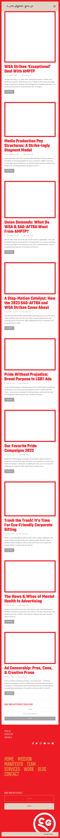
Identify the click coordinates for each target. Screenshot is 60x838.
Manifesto (13, 764)
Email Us (7, 731)
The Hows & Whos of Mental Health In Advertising (29, 599)
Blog (42, 769)
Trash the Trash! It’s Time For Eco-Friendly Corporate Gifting (28, 525)
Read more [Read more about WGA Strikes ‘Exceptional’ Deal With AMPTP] (9, 92)
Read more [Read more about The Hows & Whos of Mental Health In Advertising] (9, 622)
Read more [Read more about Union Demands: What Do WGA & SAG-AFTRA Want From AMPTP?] (9, 252)
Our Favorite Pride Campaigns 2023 (20, 448)
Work (29, 769)
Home (9, 759)
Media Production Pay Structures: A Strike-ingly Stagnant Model (27, 146)
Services (12, 769)
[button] (54, 6)
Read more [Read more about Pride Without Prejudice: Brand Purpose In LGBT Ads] (9, 400)
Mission (25, 759)
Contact (11, 774)
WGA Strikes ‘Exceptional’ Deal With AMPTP (27, 69)
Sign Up (30, 718)
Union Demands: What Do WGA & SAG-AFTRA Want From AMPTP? (26, 227)
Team (31, 764)
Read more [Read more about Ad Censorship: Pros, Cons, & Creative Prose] (9, 693)
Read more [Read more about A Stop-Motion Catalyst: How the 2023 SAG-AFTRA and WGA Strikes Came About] (9, 328)
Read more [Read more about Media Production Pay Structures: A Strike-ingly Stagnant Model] (9, 171)
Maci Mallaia (26, 75)
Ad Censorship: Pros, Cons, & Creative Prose (28, 670)
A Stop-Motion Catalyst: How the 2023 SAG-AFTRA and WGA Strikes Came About (29, 303)
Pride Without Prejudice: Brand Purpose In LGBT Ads (28, 376)
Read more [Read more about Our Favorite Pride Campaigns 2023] (9, 471)
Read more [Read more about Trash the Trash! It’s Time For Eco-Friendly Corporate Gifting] (9, 550)
